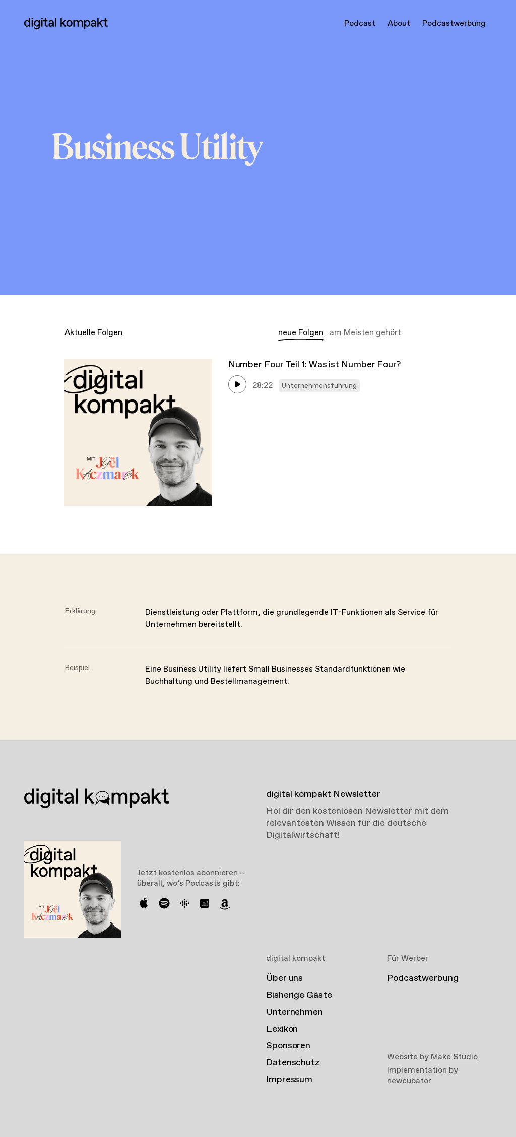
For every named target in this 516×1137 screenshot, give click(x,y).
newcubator (409, 1081)
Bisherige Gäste (299, 995)
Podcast (359, 23)
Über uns (284, 978)
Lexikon (282, 1029)
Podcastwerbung (454, 23)
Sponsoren (288, 1046)
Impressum (289, 1080)
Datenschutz (292, 1063)
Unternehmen (294, 1012)
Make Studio (454, 1057)
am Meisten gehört (365, 332)
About (399, 23)
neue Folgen (301, 332)
